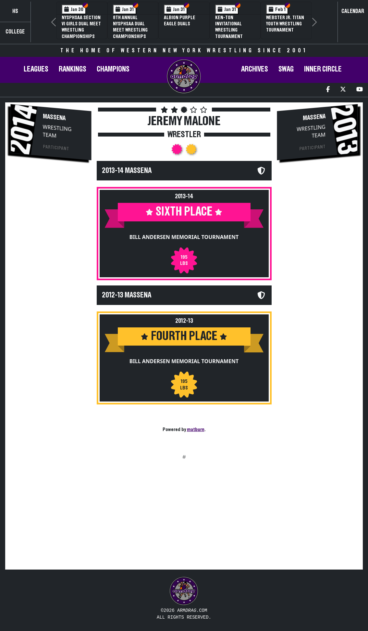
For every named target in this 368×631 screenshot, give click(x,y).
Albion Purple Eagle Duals (179, 20)
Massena (54, 117)
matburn (195, 429)
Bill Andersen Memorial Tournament (184, 237)
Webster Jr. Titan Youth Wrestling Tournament (285, 24)
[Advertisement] (50, 275)
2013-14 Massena (127, 171)
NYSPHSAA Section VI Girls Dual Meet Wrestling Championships (81, 27)
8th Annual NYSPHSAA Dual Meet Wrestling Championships (130, 27)
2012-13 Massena (126, 295)
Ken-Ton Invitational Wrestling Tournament (229, 27)
